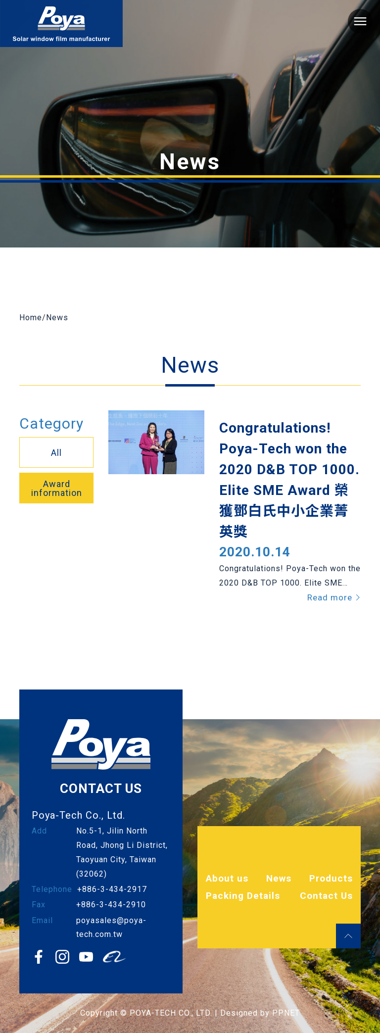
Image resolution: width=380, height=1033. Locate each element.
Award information (56, 488)
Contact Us (326, 895)
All (56, 452)
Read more (334, 597)
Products (331, 878)
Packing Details (243, 895)
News (57, 317)
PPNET (286, 1013)
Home (30, 317)
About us (227, 878)
